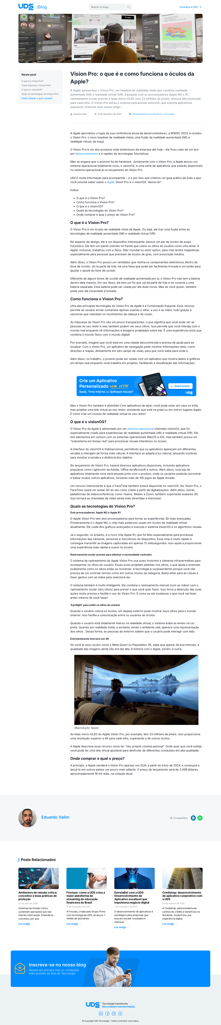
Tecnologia (169, 114)
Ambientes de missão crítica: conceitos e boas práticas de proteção (37, 896)
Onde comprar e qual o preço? (36, 98)
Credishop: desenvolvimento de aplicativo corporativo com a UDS (182, 896)
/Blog (42, 7)
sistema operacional (141, 428)
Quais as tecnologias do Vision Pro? (39, 94)
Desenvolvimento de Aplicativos (147, 114)
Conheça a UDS (190, 7)
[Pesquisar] (128, 7)
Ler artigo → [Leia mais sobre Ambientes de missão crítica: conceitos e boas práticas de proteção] (25, 923)
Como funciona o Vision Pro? (36, 85)
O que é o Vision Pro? (32, 81)
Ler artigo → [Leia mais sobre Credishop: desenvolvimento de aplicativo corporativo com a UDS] (169, 923)
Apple (111, 182)
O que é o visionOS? (31, 89)
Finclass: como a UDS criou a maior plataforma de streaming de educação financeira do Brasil (85, 897)
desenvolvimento (86, 153)
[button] (193, 818)
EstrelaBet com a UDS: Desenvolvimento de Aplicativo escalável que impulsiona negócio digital (132, 897)
